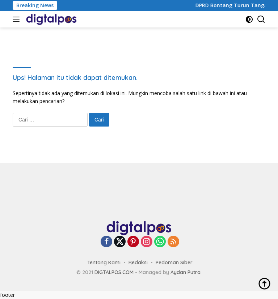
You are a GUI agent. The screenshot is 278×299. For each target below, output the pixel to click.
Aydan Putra (185, 272)
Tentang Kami (104, 262)
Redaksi (138, 262)
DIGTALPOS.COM (114, 272)
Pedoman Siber (174, 262)
